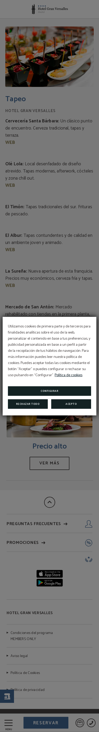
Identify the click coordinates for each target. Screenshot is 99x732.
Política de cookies (68, 375)
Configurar (49, 391)
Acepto (71, 404)
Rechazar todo (28, 404)
